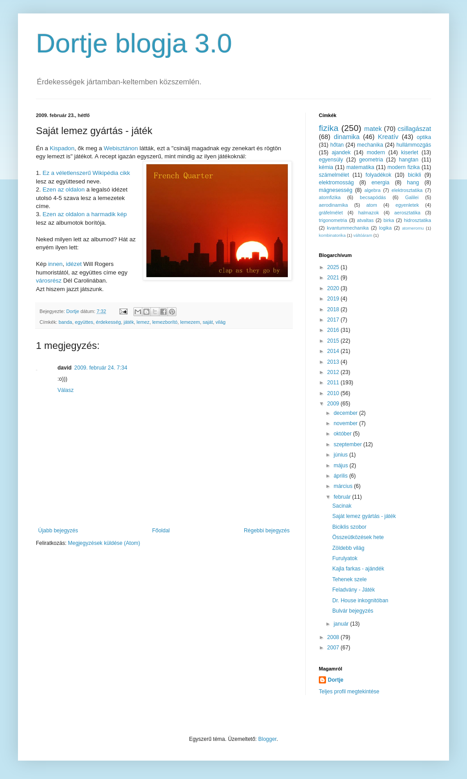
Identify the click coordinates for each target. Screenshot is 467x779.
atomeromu (413, 228)
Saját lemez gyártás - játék (364, 516)
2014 (334, 351)
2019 (334, 299)
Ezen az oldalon (64, 189)
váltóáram (362, 235)
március (344, 486)
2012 (334, 372)
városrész (49, 280)
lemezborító (164, 322)
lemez (143, 322)
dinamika (347, 136)
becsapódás (373, 197)
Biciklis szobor (349, 527)
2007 (334, 647)
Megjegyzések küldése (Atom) (104, 543)
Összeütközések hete (358, 537)
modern (376, 152)
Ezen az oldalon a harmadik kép (85, 214)
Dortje (336, 680)
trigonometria (333, 220)
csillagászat (414, 128)
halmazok (368, 212)
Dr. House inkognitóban (360, 600)
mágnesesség (335, 190)
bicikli (414, 175)
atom (371, 205)
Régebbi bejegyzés (267, 530)
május (341, 465)
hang (413, 182)
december (346, 413)
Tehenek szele (349, 579)
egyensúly (331, 160)
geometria (371, 160)
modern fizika (404, 167)
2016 (334, 330)
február (343, 497)
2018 (334, 309)
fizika (329, 128)
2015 (334, 341)
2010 (334, 393)
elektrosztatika (407, 190)
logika (385, 228)
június (341, 455)
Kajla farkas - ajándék (358, 569)
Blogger (267, 739)
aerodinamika (333, 205)
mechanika (370, 145)
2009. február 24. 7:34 (100, 368)
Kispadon (62, 148)
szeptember (348, 444)
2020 (334, 288)
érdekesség (108, 322)
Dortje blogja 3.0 (134, 43)
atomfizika (330, 197)
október (343, 434)
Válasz (65, 390)
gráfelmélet (331, 212)
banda (65, 322)
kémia (326, 167)
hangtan (408, 160)
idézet (74, 264)
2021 (334, 277)
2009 (334, 403)
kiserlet (409, 152)
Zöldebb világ (348, 548)
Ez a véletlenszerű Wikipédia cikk (86, 173)
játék (128, 322)
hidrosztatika (417, 220)
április (341, 476)
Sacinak (342, 506)
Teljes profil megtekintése (349, 691)
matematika (360, 167)
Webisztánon (121, 148)
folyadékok (378, 175)
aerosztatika (407, 212)
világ (220, 322)
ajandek (341, 152)
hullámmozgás (414, 145)
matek (373, 128)
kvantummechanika (348, 228)
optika (424, 137)
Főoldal (161, 530)
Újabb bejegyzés (58, 530)
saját (208, 322)
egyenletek (407, 205)
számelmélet (334, 175)
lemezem (190, 322)
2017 (334, 320)
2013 (334, 362)
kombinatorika (332, 235)
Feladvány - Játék (353, 590)
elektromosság (336, 182)
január (342, 624)
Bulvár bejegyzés (352, 611)
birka (388, 220)
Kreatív (388, 136)
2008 (334, 637)
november (346, 423)
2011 (334, 382)
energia (380, 182)
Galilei (412, 197)
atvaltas (365, 220)
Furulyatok (344, 558)
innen (55, 264)
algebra (372, 190)
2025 (334, 267)
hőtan (337, 145)
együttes (84, 322)
